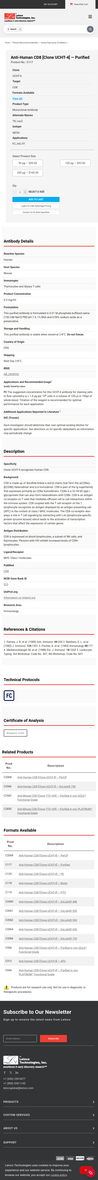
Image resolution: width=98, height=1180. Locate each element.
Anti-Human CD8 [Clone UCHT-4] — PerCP (42, 777)
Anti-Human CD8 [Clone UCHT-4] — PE (41, 874)
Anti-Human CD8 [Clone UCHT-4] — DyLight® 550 (48, 911)
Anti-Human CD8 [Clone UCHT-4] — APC (42, 961)
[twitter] (10, 1072)
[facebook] (4, 1072)
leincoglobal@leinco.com (18, 1088)
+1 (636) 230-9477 (14, 1078)
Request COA (15, 733)
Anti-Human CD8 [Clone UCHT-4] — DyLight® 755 (46, 786)
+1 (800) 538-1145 (14, 1083)
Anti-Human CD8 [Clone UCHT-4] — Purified (44, 864)
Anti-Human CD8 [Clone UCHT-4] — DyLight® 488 (48, 901)
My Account (51, 4)
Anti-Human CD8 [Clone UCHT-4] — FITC (42, 892)
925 (6, 584)
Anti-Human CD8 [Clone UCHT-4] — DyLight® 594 (48, 920)
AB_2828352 (11, 374)
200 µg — (27, 171)
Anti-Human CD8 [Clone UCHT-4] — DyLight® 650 (48, 929)
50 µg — (27, 162)
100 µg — (75, 162)
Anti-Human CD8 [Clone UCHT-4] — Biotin (43, 883)
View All (17, 98)
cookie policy (59, 1175)
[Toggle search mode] (14, 29)
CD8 (6, 571)
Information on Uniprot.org (19, 597)
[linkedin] (16, 1072)
